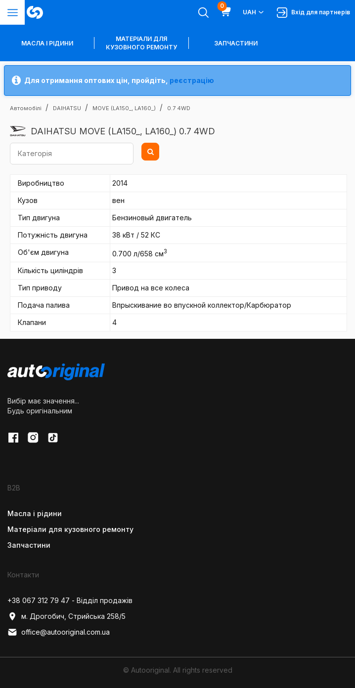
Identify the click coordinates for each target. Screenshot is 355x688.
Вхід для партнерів (313, 12)
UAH (254, 12)
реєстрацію (192, 80)
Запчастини (236, 43)
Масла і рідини (34, 513)
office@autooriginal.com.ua (58, 632)
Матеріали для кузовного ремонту (141, 43)
